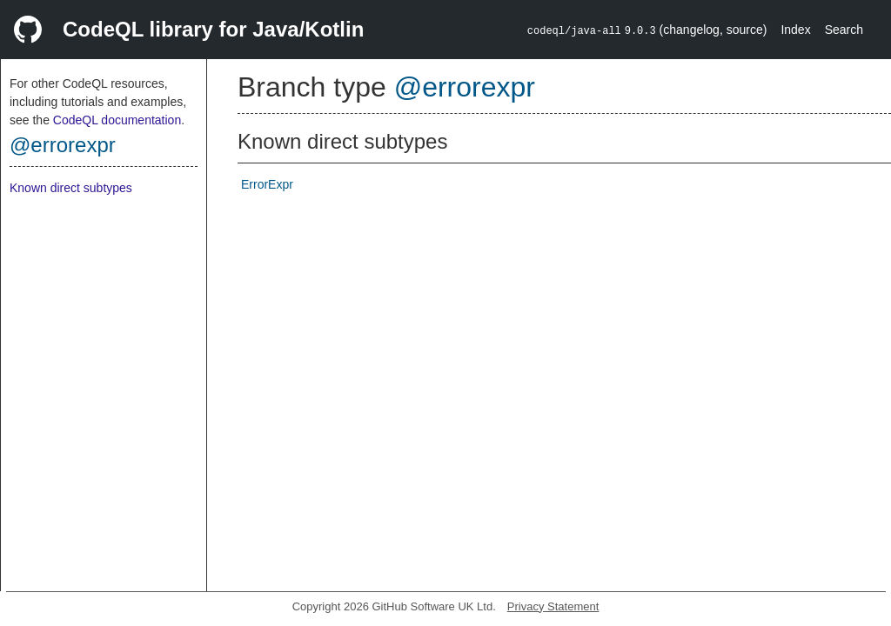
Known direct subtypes (71, 188)
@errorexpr (63, 144)
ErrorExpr (267, 184)
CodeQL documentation (117, 120)
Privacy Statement (553, 606)
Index (795, 30)
